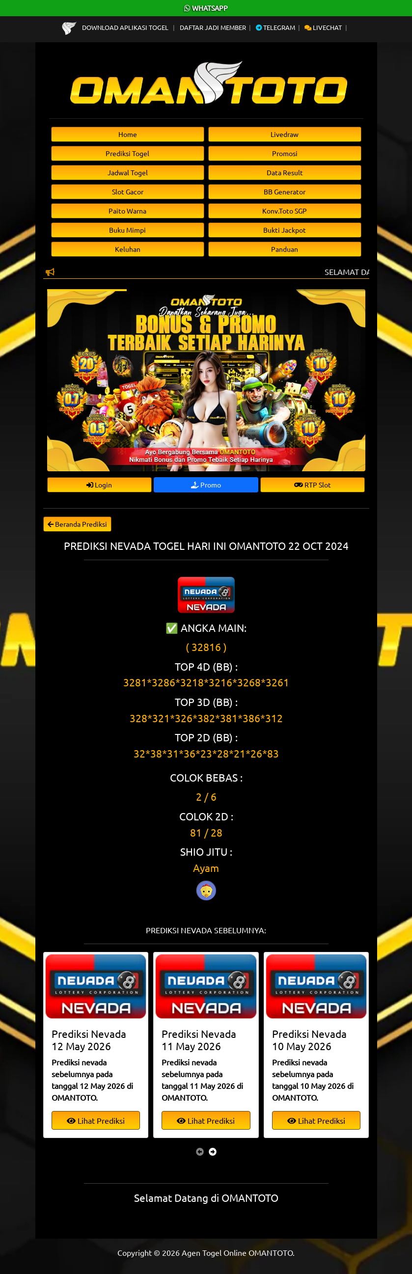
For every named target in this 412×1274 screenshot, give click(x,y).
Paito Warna (127, 210)
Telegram (275, 27)
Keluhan (127, 248)
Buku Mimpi (127, 229)
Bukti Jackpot (284, 229)
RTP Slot (312, 484)
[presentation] (200, 1151)
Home (127, 134)
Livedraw (285, 134)
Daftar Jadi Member (213, 27)
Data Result (285, 172)
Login (99, 484)
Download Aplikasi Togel (116, 27)
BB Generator (284, 191)
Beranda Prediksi (77, 523)
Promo (206, 484)
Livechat (323, 27)
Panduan (284, 248)
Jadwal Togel (128, 172)
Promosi (285, 153)
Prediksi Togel (127, 153)
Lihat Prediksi (96, 1120)
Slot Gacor (127, 191)
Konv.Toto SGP (284, 210)
